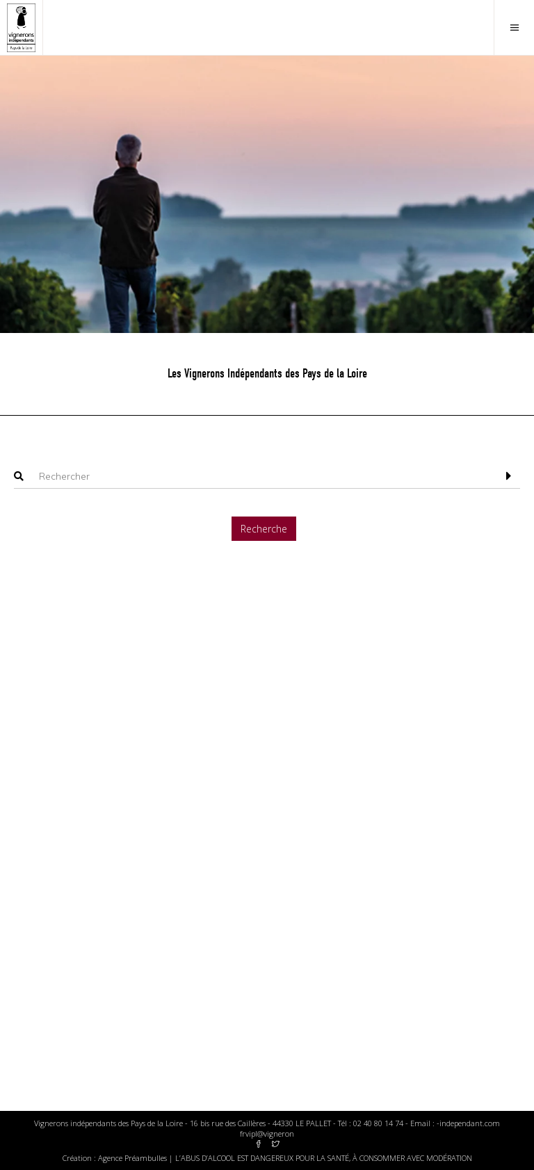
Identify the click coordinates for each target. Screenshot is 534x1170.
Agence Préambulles (132, 1158)
